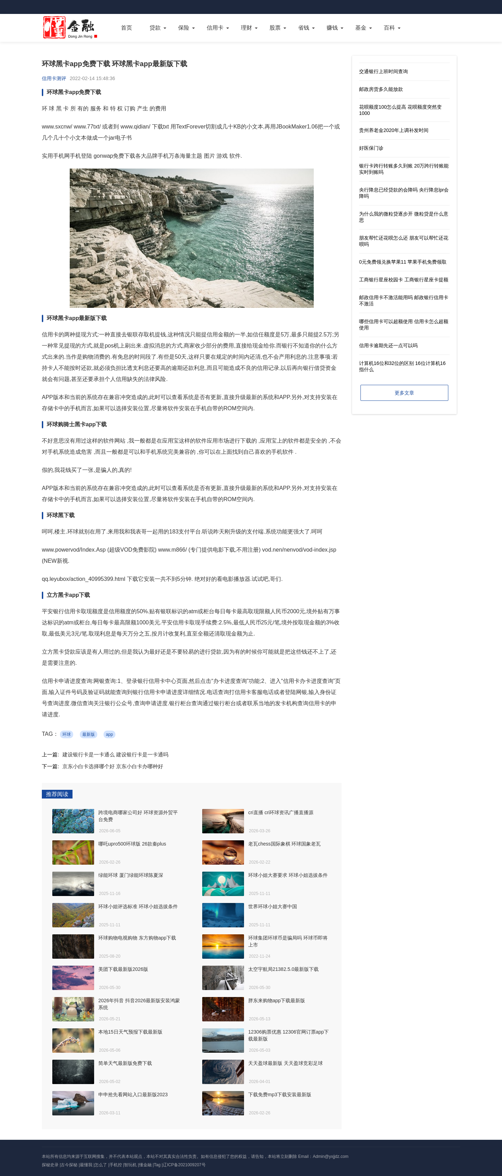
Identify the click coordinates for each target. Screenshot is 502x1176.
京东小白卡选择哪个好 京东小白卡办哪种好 (112, 766)
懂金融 (145, 1164)
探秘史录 (50, 1164)
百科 (389, 28)
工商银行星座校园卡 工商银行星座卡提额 (403, 279)
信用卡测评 (54, 78)
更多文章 (404, 393)
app (109, 734)
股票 (275, 28)
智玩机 (130, 1164)
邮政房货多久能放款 (381, 89)
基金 (360, 28)
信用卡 (215, 28)
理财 (246, 28)
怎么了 (100, 1164)
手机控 (115, 1164)
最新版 (88, 734)
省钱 (303, 28)
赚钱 (332, 28)
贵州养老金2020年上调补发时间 (393, 130)
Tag (157, 1164)
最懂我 (86, 1164)
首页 (126, 28)
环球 (66, 734)
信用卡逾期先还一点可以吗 (388, 345)
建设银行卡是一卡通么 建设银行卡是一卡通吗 (115, 754)
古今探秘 (69, 1164)
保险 (183, 28)
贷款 (155, 28)
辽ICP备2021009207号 (184, 1164)
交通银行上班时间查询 (383, 71)
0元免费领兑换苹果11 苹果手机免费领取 (403, 262)
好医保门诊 (371, 148)
